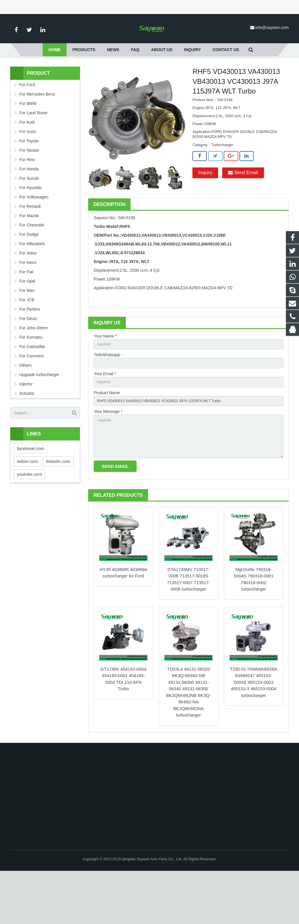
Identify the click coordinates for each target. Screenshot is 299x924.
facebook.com (30, 490)
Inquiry (205, 215)
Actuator (26, 435)
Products (89, 86)
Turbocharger (134, 86)
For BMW (27, 145)
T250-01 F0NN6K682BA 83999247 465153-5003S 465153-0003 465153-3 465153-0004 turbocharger (253, 735)
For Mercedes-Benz (37, 136)
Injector (26, 426)
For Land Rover (33, 155)
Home (69, 86)
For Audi (26, 164)
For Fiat (26, 314)
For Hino (27, 202)
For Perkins (29, 351)
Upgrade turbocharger (39, 417)
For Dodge (29, 276)
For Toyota (29, 183)
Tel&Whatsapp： (109, 398)
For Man (26, 333)
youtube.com (29, 516)
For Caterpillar (32, 389)
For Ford (110, 86)
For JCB (26, 342)
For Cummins (31, 398)
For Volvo (27, 295)
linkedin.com (58, 503)
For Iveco (27, 304)
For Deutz (28, 361)
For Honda (29, 211)
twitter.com (27, 503)
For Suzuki (29, 220)
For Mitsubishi (32, 286)
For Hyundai (30, 230)
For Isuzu (27, 174)
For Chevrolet (31, 267)
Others (25, 407)
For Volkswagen (33, 239)
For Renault (30, 248)
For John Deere (33, 370)
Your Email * (105, 418)
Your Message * (108, 459)
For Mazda (29, 258)
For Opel (27, 323)
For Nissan (29, 192)
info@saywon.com (272, 27)
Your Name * (105, 378)
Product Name (107, 439)
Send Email (243, 215)
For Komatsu (31, 379)
